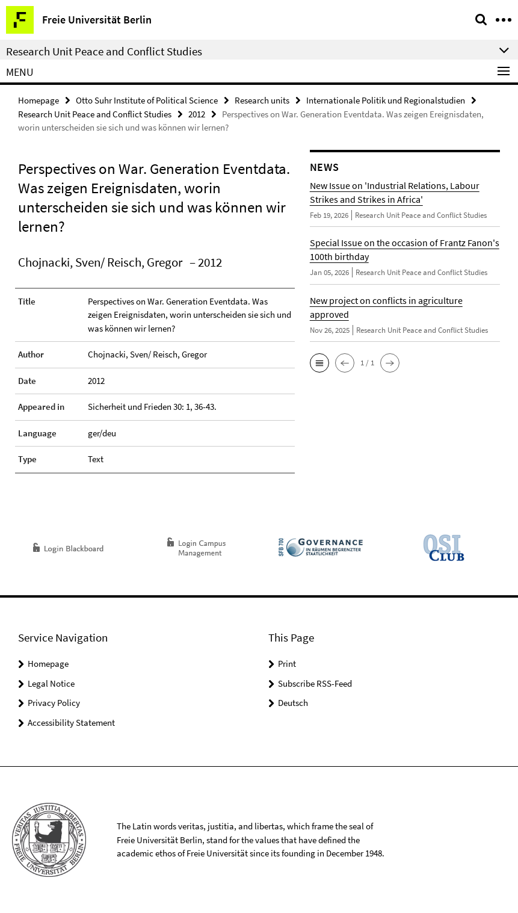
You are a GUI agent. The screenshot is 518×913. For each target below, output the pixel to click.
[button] (319, 363)
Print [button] (287, 663)
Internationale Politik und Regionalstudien (385, 100)
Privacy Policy (54, 702)
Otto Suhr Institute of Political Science (147, 100)
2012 (196, 114)
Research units (262, 100)
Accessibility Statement (71, 722)
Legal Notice (51, 683)
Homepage (38, 100)
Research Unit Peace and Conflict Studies (94, 114)
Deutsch (293, 702)
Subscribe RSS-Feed (315, 683)
